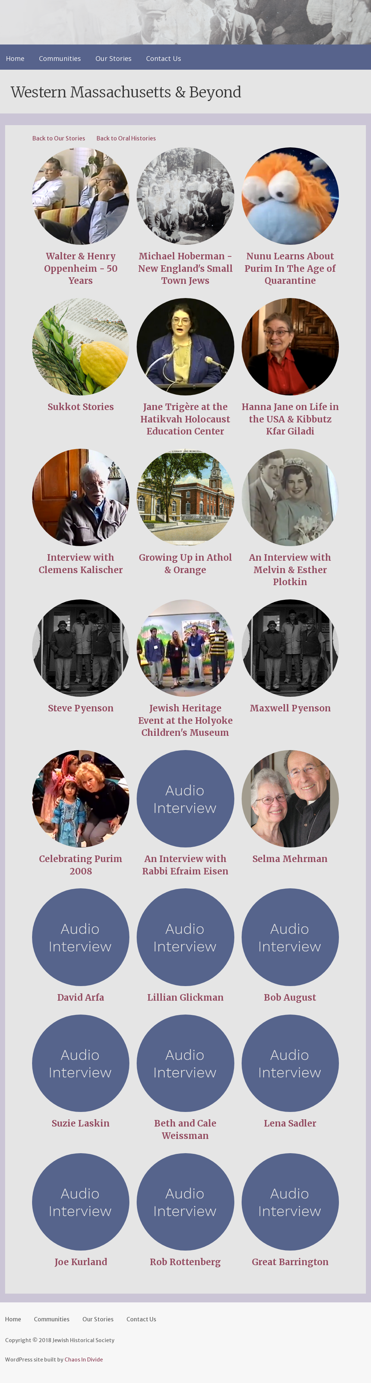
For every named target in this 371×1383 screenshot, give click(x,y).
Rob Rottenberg (185, 1262)
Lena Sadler (290, 1123)
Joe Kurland (81, 1262)
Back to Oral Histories (126, 138)
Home (15, 58)
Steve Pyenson (81, 708)
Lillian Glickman (185, 997)
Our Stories (113, 58)
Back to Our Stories (58, 138)
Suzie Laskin (81, 1123)
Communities (60, 58)
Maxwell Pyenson (290, 708)
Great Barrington (290, 1262)
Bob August (290, 997)
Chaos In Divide (84, 1359)
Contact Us (163, 58)
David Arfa (80, 997)
